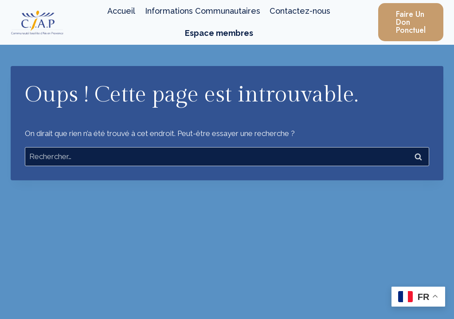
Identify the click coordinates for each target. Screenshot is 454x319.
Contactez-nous (300, 11)
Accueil (121, 11)
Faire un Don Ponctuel (411, 22)
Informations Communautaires (202, 11)
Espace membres (219, 33)
